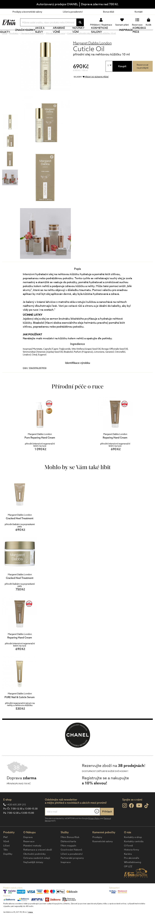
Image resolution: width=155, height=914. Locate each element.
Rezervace (28, 852)
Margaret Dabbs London (92, 53)
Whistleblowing (132, 872)
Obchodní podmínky (34, 864)
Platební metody (32, 856)
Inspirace (128, 35)
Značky (26, 35)
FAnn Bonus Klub (70, 847)
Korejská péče (144, 35)
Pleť (5, 847)
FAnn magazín (68, 856)
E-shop (7, 810)
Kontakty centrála (133, 852)
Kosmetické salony (108, 35)
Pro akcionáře (131, 868)
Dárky (37, 35)
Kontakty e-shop (133, 847)
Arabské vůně (68, 35)
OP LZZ (128, 877)
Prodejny (97, 847)
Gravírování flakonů (71, 860)
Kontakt (138, 11)
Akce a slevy (50, 35)
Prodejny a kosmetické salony (27, 11)
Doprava (28, 847)
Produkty (13, 35)
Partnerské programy (72, 868)
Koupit (122, 77)
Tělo (5, 860)
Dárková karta (68, 852)
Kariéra (128, 864)
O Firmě (128, 856)
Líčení (6, 856)
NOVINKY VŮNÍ (86, 35)
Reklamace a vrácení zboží (37, 860)
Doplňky (7, 864)
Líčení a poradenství (73, 11)
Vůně (6, 852)
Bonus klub (108, 11)
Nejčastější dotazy (33, 872)
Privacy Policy (94, 829)
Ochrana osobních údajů (36, 868)
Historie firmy (131, 860)
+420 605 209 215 (16, 815)
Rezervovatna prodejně (142, 77)
